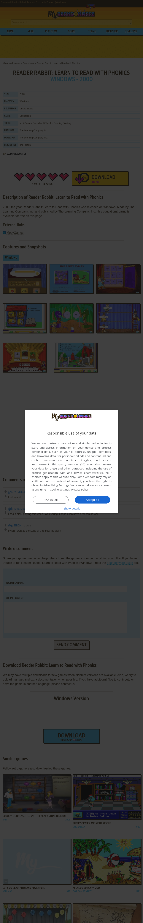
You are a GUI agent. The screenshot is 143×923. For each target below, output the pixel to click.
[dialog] (71, 461)
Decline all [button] (51, 500)
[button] (71, 508)
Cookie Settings (60, 489)
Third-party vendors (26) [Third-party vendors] (68, 464)
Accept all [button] (92, 500)
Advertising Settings (56, 485)
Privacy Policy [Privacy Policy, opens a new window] (80, 489)
